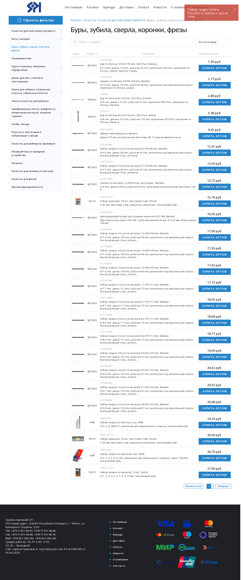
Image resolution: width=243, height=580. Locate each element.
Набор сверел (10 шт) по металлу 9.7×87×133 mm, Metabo (138, 385)
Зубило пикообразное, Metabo (120, 133)
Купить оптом (215, 68)
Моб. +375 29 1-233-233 (21, 536)
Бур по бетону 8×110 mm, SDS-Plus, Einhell (128, 97)
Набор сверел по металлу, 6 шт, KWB (125, 451)
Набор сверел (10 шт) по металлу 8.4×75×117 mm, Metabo (138, 334)
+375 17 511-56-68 (50, 528)
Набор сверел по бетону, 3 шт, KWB (124, 420)
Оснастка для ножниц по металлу (29, 180)
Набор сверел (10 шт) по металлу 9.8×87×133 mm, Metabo (138, 402)
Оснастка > (91, 20)
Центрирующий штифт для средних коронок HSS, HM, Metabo (141, 215)
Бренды (109, 7)
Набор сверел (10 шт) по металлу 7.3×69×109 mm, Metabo (138, 232)
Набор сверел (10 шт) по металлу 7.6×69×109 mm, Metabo (138, 266)
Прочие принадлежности (29, 198)
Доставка (126, 7)
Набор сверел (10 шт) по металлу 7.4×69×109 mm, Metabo (138, 249)
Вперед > (224, 484)
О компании (180, 7)
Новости (159, 7)
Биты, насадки (37, 42)
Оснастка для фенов (26, 190)
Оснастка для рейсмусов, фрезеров (29, 149)
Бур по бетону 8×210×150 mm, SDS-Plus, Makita (131, 114)
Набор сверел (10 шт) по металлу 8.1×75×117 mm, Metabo (138, 300)
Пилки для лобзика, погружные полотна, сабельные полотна (37, 94)
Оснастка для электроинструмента (37, 32)
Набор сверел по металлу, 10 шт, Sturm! (127, 470)
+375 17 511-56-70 (50, 532)
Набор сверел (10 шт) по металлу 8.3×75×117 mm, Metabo (138, 317)
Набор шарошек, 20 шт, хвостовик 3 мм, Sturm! (131, 200)
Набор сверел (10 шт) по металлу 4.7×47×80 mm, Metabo (138, 165)
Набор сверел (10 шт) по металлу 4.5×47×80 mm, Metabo (138, 148)
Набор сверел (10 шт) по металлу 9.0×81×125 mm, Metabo (138, 351)
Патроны (18, 170)
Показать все (191, 484)
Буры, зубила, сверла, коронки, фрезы (34, 52)
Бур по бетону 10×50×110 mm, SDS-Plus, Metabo (132, 64)
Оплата (143, 7)
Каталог (93, 7)
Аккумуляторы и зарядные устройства (30, 160)
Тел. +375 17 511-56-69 (21, 532)
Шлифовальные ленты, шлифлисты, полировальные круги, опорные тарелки (37, 116)
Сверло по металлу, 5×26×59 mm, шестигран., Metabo (136, 182)
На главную (74, 7)
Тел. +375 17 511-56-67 (21, 528)
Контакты (119, 562)
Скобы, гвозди (22, 127)
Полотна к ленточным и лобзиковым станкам (29, 137)
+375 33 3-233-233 (51, 536)
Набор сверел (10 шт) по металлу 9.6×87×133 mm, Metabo (138, 368)
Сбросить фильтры (35, 20)
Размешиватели (23, 62)
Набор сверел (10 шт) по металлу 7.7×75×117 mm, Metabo (138, 283)
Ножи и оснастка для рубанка (33, 104)
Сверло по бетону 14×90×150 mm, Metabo (128, 81)
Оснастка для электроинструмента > (123, 20)
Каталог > (77, 20)
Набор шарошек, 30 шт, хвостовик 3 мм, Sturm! (131, 436)
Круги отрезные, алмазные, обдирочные (37, 71)
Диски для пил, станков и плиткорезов (37, 83)
